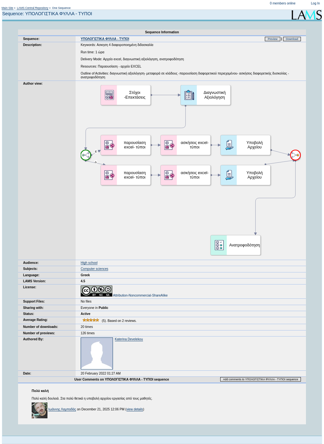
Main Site (7, 8)
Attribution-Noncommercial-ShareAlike (124, 295)
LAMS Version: (34, 281)
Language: (31, 275)
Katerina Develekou (129, 339)
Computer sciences (94, 269)
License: (29, 287)
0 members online (283, 3)
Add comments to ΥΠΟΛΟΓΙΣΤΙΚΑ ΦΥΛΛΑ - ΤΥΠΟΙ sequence (260, 379)
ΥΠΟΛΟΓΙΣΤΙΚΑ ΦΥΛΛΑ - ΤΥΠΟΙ (105, 39)
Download (292, 39)
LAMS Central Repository (32, 8)
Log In (315, 3)
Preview (272, 39)
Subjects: (30, 269)
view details (135, 409)
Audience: (31, 262)
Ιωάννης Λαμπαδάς (62, 409)
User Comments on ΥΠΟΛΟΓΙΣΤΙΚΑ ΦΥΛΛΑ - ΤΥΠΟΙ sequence (121, 379)
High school (89, 262)
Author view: (33, 83)
